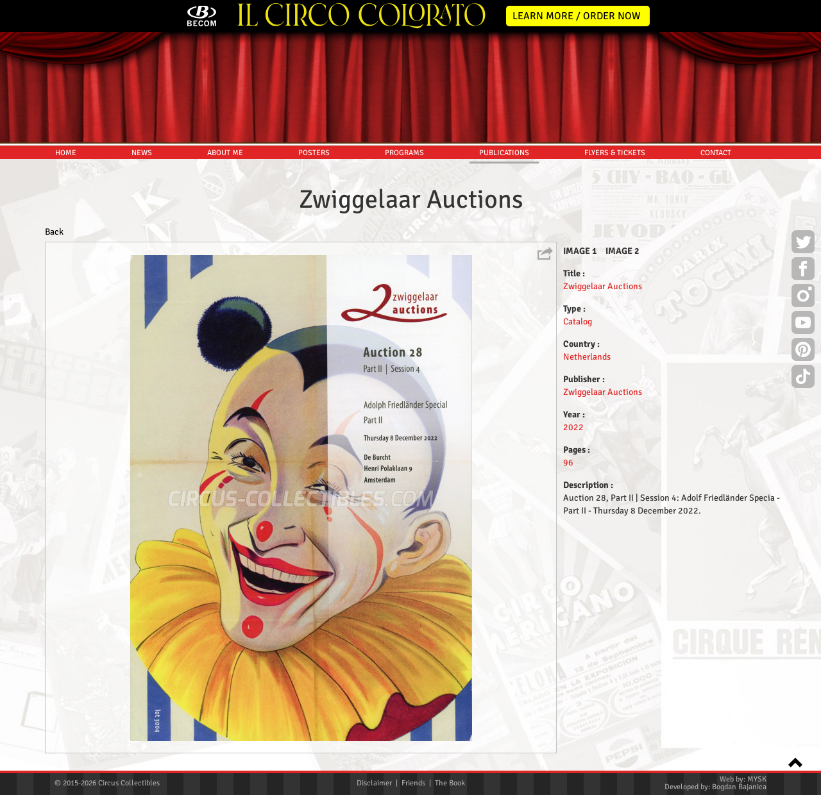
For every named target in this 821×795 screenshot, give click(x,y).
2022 (573, 427)
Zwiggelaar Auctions (602, 286)
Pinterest (803, 351)
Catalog (577, 321)
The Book (450, 783)
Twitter (803, 243)
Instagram (803, 297)
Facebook (803, 270)
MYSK (756, 779)
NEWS (141, 153)
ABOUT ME (225, 153)
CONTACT (715, 153)
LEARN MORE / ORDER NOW (576, 16)
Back (54, 231)
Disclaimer (374, 783)
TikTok (803, 378)
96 (568, 462)
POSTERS (314, 153)
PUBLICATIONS (504, 153)
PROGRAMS (404, 153)
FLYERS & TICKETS (614, 153)
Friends (413, 783)
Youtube (803, 324)
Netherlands (587, 356)
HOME (65, 153)
